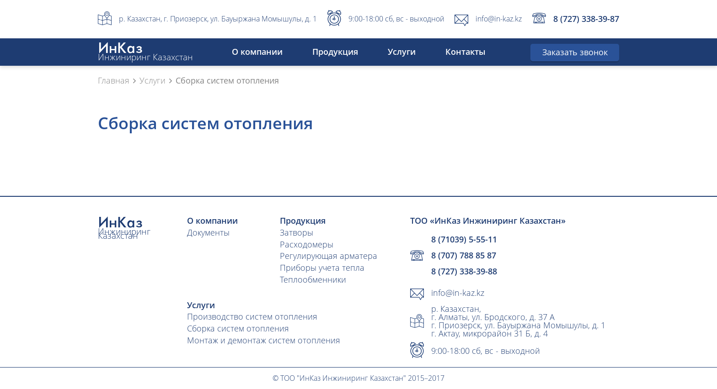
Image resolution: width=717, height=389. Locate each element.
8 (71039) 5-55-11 (464, 239)
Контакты (465, 51)
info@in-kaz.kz (499, 19)
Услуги (402, 51)
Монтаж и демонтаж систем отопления (263, 340)
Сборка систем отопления (238, 328)
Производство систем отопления (252, 316)
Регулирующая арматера (328, 255)
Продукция (335, 51)
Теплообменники (313, 279)
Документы (208, 232)
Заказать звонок (575, 52)
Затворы (296, 232)
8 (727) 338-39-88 (464, 271)
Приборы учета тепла (322, 267)
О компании (257, 51)
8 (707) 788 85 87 (463, 255)
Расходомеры (306, 244)
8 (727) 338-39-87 (586, 18)
